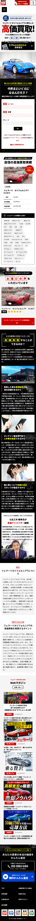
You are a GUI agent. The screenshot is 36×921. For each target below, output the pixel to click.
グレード (6, 120)
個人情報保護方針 (18, 145)
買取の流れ (22, 894)
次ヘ (18, 129)
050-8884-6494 (19, 866)
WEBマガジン (23, 899)
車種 (7, 112)
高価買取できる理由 (25, 888)
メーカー (8, 104)
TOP (3, 888)
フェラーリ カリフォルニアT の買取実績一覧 (17, 321)
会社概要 (4, 905)
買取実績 (4, 894)
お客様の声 (5, 899)
